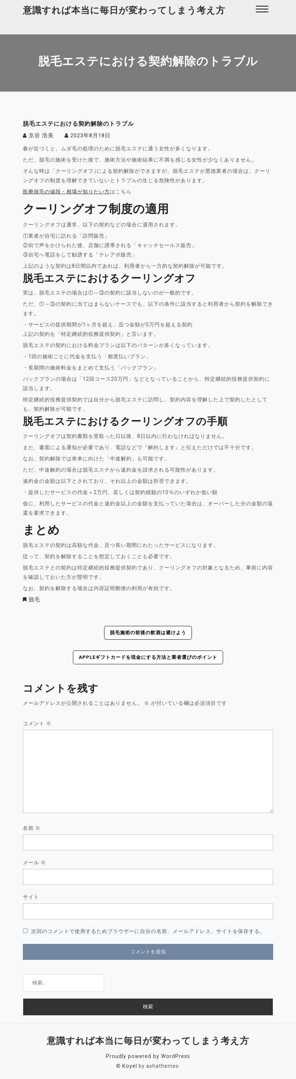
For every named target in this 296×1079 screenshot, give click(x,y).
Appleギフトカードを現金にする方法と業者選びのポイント (148, 657)
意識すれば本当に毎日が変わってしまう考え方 (124, 10)
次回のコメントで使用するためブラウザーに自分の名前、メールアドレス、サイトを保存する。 (148, 931)
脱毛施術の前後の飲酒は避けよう (148, 632)
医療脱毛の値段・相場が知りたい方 (66, 192)
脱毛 (34, 599)
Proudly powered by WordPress (148, 1056)
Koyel (130, 1065)
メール (34, 862)
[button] (262, 10)
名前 (32, 828)
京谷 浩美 (40, 135)
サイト (31, 896)
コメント (37, 723)
